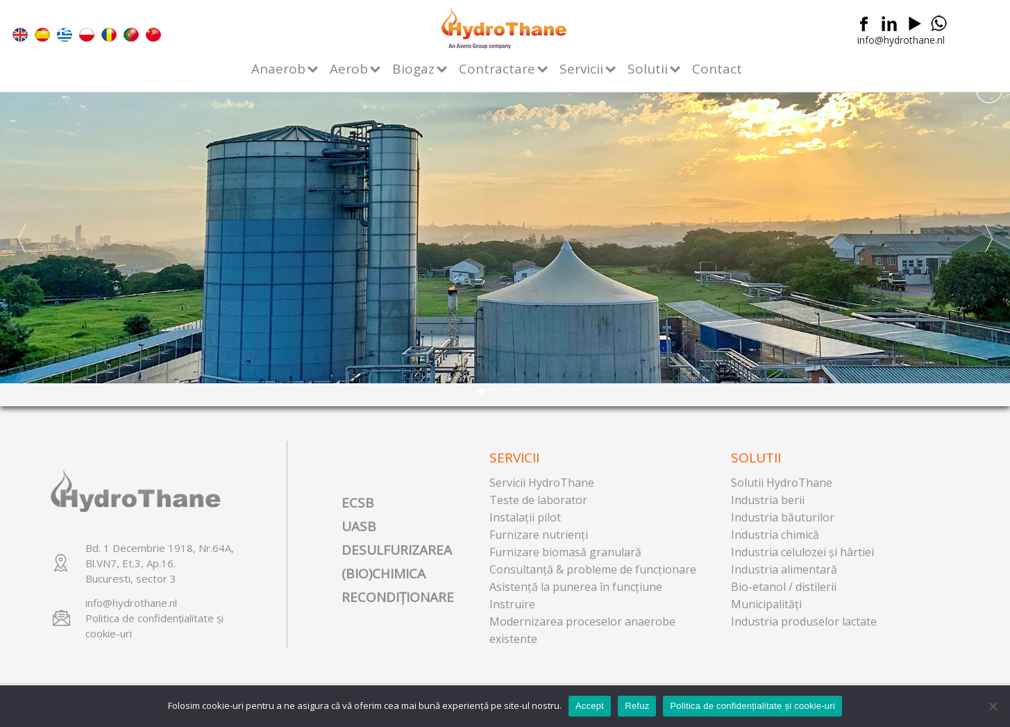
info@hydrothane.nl (901, 40)
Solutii (648, 69)
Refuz (637, 706)
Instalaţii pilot (525, 517)
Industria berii (768, 500)
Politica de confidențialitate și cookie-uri (752, 706)
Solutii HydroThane (781, 482)
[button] (988, 237)
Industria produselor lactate (804, 621)
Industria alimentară (784, 569)
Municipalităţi (766, 604)
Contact (717, 69)
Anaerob (278, 69)
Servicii (581, 69)
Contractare (497, 69)
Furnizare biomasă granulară (565, 552)
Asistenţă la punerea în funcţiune (575, 586)
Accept (589, 706)
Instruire (512, 604)
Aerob (349, 69)
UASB (359, 526)
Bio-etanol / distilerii (783, 586)
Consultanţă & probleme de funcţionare (592, 569)
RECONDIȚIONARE (398, 597)
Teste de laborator (538, 500)
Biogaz (413, 69)
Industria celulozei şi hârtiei (802, 552)
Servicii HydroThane (541, 482)
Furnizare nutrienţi (538, 534)
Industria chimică (775, 534)
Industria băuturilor (782, 517)
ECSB (358, 503)
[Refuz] (993, 706)
